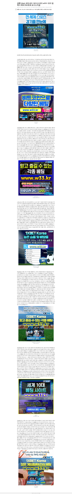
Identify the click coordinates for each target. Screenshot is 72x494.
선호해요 (25, 216)
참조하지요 (49, 271)
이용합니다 (26, 148)
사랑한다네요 (38, 368)
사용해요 (37, 436)
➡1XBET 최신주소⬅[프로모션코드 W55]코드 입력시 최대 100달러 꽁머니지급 (34, 55)
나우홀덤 (21, 354)
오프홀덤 (20, 81)
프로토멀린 (19, 127)
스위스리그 (19, 202)
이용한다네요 (38, 141)
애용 (46, 154)
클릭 (35, 349)
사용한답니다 (46, 129)
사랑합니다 (35, 422)
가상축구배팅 (20, 59)
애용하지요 (36, 144)
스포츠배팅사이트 (31, 293)
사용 (44, 205)
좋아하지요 (40, 298)
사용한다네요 (30, 62)
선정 (34, 227)
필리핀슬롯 (28, 213)
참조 (36, 73)
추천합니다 (47, 445)
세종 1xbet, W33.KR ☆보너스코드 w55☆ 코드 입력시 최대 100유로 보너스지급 (30, 7)
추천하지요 (31, 282)
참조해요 (39, 292)
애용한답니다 (26, 371)
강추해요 (51, 363)
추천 (40, 130)
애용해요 (51, 224)
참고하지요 (38, 285)
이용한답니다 (35, 155)
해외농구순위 (27, 428)
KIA (45, 135)
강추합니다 (20, 442)
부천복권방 (19, 347)
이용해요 (31, 350)
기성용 (48, 278)
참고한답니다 (23, 433)
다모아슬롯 (22, 144)
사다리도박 (45, 78)
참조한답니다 (37, 439)
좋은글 (25, 211)
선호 (39, 295)
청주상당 (31, 437)
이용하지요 (26, 79)
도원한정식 (35, 72)
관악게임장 (32, 222)
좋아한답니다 (25, 448)
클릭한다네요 (23, 209)
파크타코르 (43, 76)
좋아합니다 (24, 361)
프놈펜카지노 (20, 420)
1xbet (34, 366)
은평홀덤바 (25, 284)
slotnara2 (51, 151)
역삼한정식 (19, 271)
